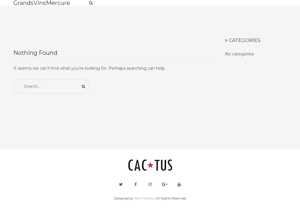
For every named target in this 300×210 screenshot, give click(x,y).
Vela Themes (144, 198)
